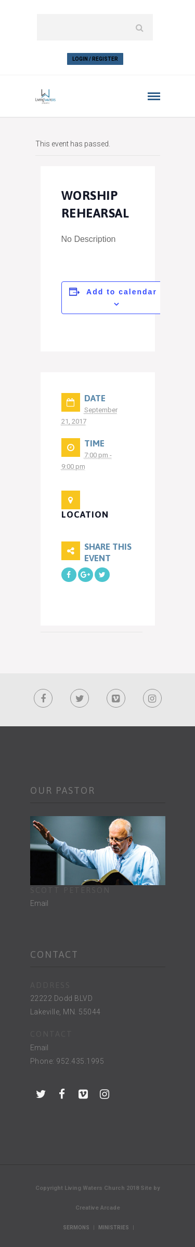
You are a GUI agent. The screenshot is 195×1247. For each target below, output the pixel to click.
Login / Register (95, 59)
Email (39, 903)
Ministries (113, 1227)
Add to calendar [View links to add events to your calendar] (121, 292)
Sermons (76, 1227)
